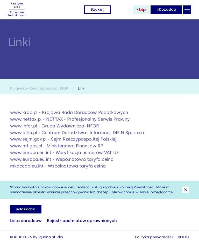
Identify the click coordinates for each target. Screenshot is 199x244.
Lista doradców (26, 220)
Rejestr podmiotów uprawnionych (82, 220)
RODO (183, 237)
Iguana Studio (50, 237)
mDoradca (166, 9)
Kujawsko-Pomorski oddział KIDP (39, 89)
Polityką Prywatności (136, 187)
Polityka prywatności (154, 237)
